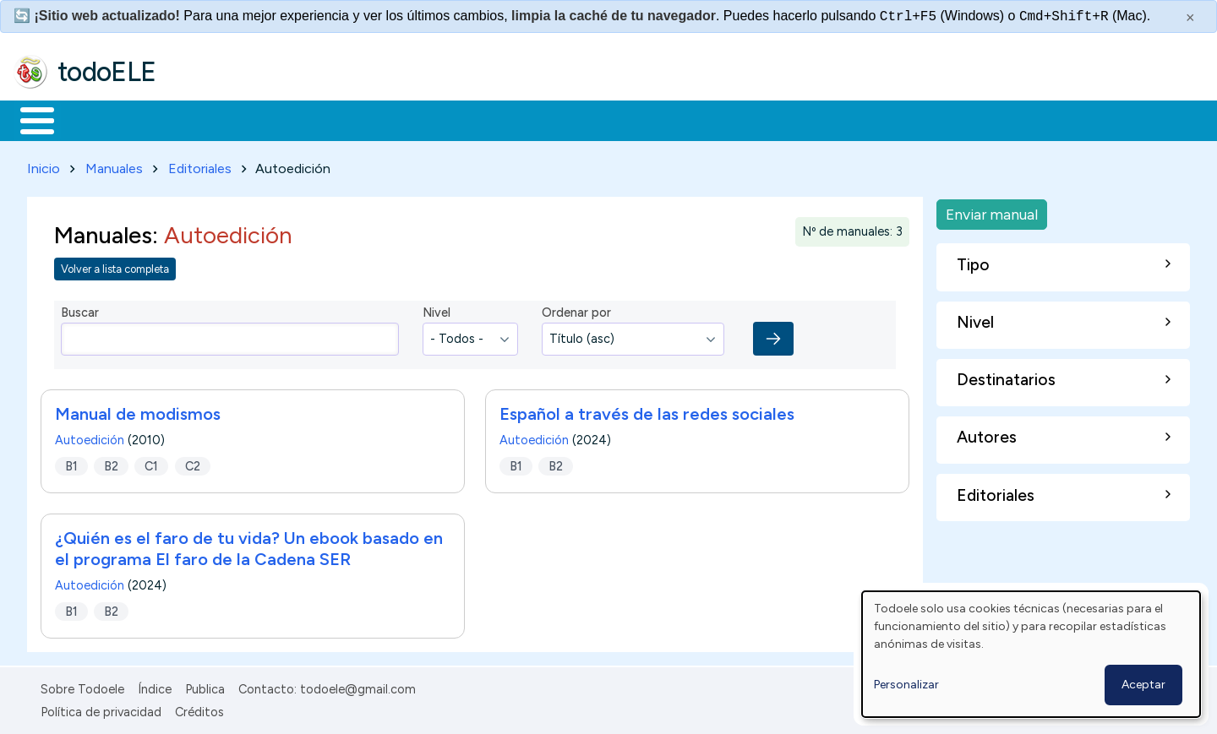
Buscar (694, 119)
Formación (203, 119)
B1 (71, 462)
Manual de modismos (138, 411)
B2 (111, 462)
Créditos (199, 708)
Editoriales (200, 165)
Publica (205, 686)
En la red (399, 119)
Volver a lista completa (115, 265)
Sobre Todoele (82, 686)
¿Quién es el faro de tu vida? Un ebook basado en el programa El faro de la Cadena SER (249, 546)
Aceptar (1143, 684)
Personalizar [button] (906, 684)
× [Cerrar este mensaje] (1190, 17)
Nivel (436, 310)
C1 (151, 462)
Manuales (114, 165)
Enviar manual (992, 211)
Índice (155, 686)
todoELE (106, 72)
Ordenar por (576, 310)
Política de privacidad (101, 708)
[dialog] (1031, 654)
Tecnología (505, 119)
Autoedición (89, 437)
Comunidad (618, 119)
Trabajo (304, 119)
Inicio (28, 119)
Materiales (94, 119)
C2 (192, 462)
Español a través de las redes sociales (646, 411)
